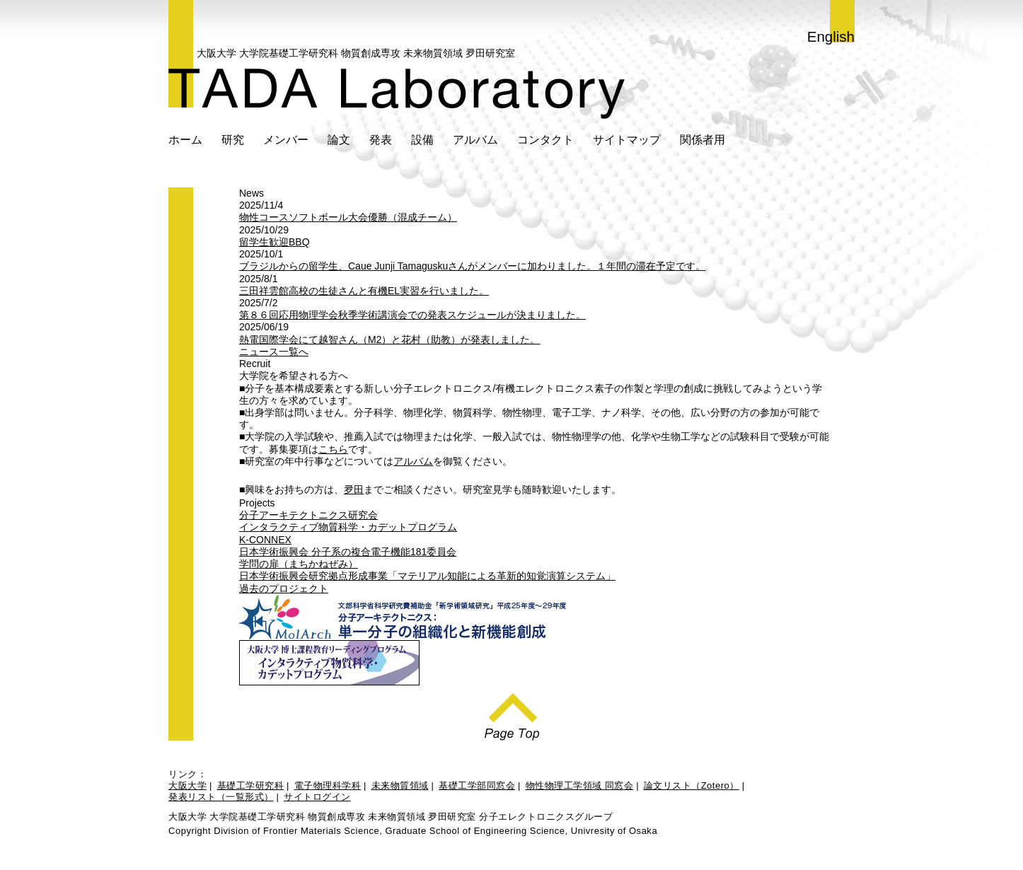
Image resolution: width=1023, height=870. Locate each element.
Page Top (512, 713)
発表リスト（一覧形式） (221, 796)
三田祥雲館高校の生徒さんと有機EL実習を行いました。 (364, 290)
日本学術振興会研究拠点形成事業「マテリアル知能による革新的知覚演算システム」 (427, 575)
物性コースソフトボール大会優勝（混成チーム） (348, 217)
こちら (333, 449)
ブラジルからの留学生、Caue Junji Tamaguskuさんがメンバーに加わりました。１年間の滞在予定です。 (472, 266)
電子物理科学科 (328, 785)
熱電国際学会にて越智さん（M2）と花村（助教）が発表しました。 (389, 339)
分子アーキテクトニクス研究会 (308, 515)
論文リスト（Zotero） (691, 785)
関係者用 (702, 139)
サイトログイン (317, 796)
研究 (232, 139)
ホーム (185, 139)
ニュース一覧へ (273, 351)
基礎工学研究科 (250, 785)
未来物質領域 (400, 785)
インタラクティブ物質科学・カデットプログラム (348, 527)
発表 (380, 139)
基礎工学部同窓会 (477, 785)
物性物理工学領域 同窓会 (580, 785)
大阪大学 (187, 785)
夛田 (354, 489)
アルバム (475, 139)
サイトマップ (627, 139)
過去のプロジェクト (283, 588)
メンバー (285, 139)
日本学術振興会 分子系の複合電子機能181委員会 (347, 551)
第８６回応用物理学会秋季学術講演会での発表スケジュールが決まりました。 (412, 314)
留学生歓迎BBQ (274, 242)
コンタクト (545, 139)
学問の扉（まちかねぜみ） (298, 563)
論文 (339, 139)
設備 (422, 139)
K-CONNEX (265, 539)
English (831, 36)
